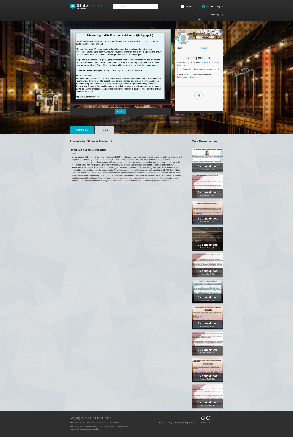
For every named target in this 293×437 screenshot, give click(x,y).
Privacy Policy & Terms (186, 422)
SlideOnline (87, 7)
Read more (194, 77)
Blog (170, 422)
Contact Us (205, 422)
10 (200, 22)
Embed (120, 111)
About (162, 422)
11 (200, 25)
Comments (82, 130)
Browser (188, 6)
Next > (201, 28)
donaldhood (205, 37)
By (200, 166)
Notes (105, 130)
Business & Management (209, 62)
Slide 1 (75, 154)
